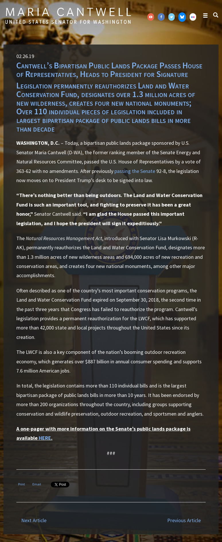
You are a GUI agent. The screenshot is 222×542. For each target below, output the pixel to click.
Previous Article (184, 520)
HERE (45, 438)
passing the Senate (134, 171)
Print (21, 484)
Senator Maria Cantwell (68, 15)
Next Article (33, 520)
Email (36, 484)
